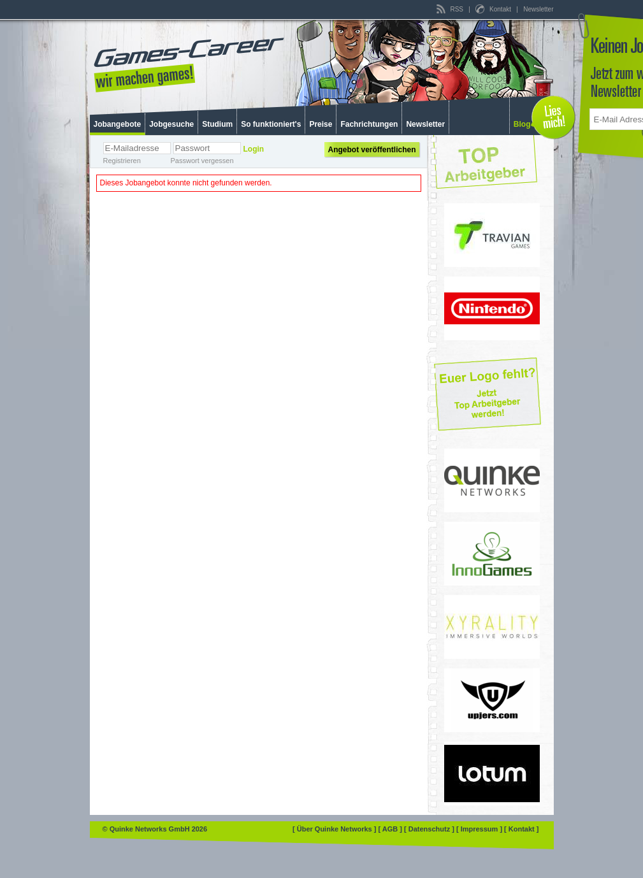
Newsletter (538, 9)
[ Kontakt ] (521, 829)
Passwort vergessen (202, 160)
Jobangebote (117, 124)
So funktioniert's (271, 124)
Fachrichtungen (369, 124)
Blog (522, 124)
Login (253, 149)
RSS (451, 9)
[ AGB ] (391, 829)
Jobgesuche (171, 124)
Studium (217, 124)
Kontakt (493, 9)
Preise (320, 124)
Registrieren (122, 160)
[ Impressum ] (480, 829)
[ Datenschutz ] (430, 829)
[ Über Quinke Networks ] (335, 829)
